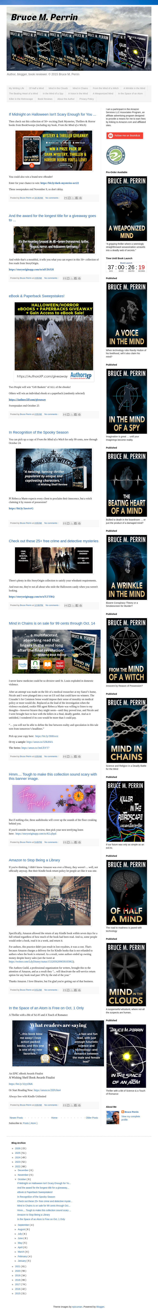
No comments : (53, 198)
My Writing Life (16, 88)
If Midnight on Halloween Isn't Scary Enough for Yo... (44, 1183)
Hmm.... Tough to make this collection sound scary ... (44, 1210)
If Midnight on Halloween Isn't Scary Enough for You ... (52, 114)
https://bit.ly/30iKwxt (46, 736)
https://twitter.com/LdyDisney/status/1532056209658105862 (41, 961)
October (22, 1179)
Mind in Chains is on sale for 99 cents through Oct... (43, 1205)
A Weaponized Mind (103, 93)
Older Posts (92, 1117)
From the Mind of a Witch (105, 88)
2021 (18, 1266)
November (23, 1175)
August (22, 1229)
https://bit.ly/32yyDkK (21, 1083)
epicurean (77, 1306)
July (20, 1234)
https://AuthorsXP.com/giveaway (27, 399)
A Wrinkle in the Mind (134, 88)
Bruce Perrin (132, 1112)
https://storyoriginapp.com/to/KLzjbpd (35, 833)
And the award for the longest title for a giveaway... (43, 1187)
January (22, 1261)
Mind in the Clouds (58, 88)
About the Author (65, 99)
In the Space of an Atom (130, 93)
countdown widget (126, 267)
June (20, 1238)
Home (54, 1117)
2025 (18, 1153)
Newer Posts (16, 1117)
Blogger (100, 1306)
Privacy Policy (86, 99)
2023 (18, 1162)
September (24, 1225)
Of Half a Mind (36, 88)
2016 (18, 1289)
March (21, 1251)
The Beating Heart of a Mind (23, 93)
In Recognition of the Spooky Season (38, 432)
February (23, 1256)
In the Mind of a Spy (53, 93)
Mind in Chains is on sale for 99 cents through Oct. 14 (52, 623)
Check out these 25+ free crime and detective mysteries (53, 541)
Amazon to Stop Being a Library (34, 860)
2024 (18, 1157)
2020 (18, 1271)
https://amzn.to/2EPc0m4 (47, 1090)
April (20, 1247)
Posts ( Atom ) (30, 1123)
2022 (18, 1166)
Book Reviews (45, 99)
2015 (18, 1293)
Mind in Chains (80, 88)
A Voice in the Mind (78, 93)
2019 (18, 1275)
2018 (18, 1280)
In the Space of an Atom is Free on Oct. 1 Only (46, 1008)
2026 (18, 1148)
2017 (18, 1284)
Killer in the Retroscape (21, 99)
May (20, 1243)
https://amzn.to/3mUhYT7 (35, 747)
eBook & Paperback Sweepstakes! (37, 296)
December (23, 1170)
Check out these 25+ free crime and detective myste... (44, 1201)
